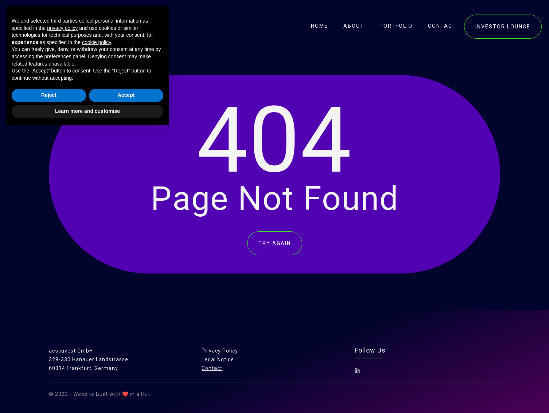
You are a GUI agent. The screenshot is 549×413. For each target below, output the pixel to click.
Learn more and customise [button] (87, 393)
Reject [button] (49, 377)
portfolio (396, 26)
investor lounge (502, 27)
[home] (55, 25)
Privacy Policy (220, 351)
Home (319, 26)
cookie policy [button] (96, 324)
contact (442, 26)
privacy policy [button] (62, 310)
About (353, 26)
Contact (212, 368)
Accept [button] (126, 377)
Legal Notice (218, 359)
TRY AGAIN (274, 243)
